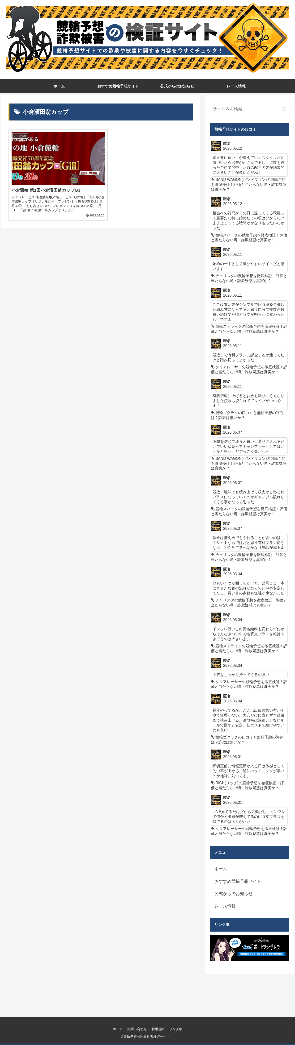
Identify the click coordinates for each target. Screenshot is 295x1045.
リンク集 (176, 1029)
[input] (249, 109)
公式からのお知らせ (233, 893)
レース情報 (225, 906)
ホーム (220, 869)
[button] (284, 109)
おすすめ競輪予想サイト (237, 881)
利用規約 (158, 1029)
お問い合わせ (137, 1029)
